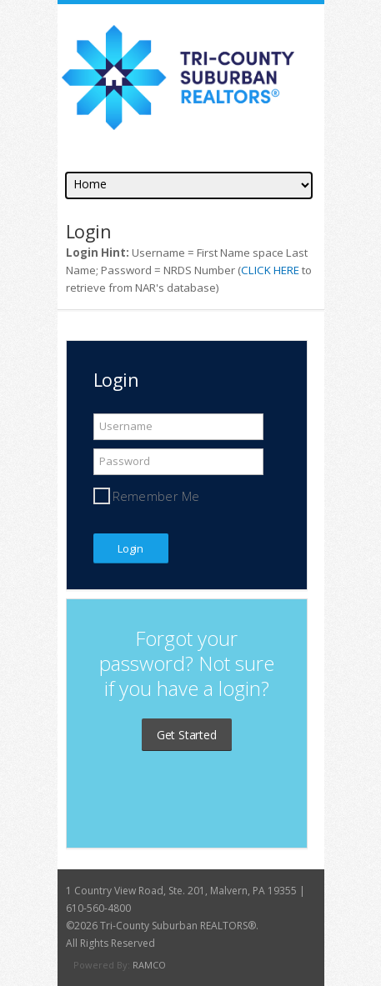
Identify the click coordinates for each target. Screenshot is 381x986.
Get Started (187, 735)
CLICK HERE (270, 270)
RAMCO (149, 964)
